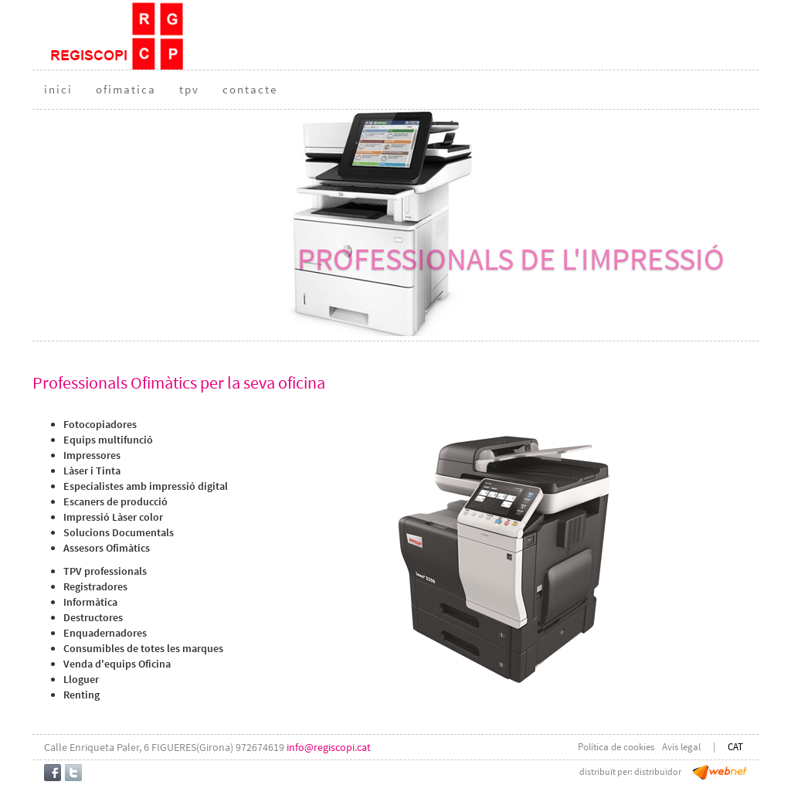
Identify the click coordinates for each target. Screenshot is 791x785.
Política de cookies (616, 746)
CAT (735, 746)
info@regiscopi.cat (329, 747)
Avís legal (681, 746)
